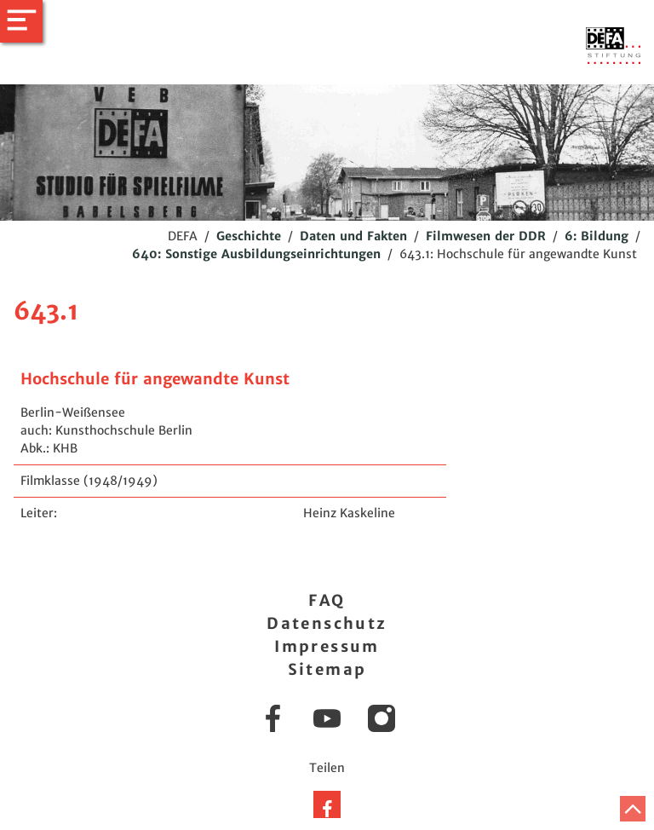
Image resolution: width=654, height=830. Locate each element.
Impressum (327, 646)
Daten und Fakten (353, 236)
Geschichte (248, 236)
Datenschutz (327, 623)
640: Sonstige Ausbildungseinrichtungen (256, 254)
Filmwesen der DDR (486, 236)
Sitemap (327, 669)
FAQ (326, 600)
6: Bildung (596, 236)
